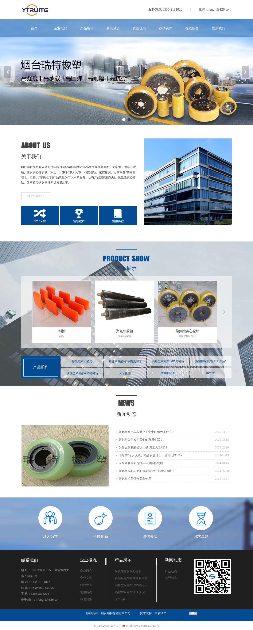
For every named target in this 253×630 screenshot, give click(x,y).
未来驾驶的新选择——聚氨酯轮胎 (141, 463)
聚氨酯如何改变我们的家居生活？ (141, 439)
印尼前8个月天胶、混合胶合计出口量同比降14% (150, 455)
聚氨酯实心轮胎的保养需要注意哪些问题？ (147, 471)
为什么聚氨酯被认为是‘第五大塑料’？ (143, 447)
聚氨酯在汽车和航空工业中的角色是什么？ (147, 432)
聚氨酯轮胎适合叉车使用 (135, 478)
